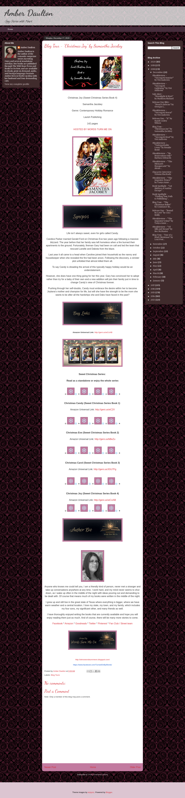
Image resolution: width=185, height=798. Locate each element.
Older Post (135, 767)
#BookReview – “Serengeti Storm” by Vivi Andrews (162, 112)
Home (10, 29)
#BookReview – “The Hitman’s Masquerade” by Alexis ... (162, 165)
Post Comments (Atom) (98, 774)
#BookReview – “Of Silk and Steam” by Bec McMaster (162, 229)
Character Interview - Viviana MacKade (162, 173)
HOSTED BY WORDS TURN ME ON (92, 129)
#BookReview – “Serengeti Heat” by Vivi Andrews (163, 137)
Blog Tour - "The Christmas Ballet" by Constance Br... (161, 204)
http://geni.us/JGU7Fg (105, 469)
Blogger (109, 792)
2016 (153, 289)
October (156, 248)
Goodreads (81, 623)
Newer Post (50, 767)
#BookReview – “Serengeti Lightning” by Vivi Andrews (162, 87)
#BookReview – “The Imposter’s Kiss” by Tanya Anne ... (162, 220)
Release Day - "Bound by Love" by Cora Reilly (162, 212)
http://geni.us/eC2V (105, 409)
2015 (153, 292)
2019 (153, 65)
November (158, 244)
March (156, 273)
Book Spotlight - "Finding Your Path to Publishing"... (162, 196)
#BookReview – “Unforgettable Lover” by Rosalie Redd (161, 146)
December (158, 72)
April (155, 270)
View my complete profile (17, 84)
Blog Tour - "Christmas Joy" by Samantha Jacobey (162, 129)
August (156, 255)
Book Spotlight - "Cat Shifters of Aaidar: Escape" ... (162, 188)
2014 (153, 296)
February (157, 277)
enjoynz (91, 792)
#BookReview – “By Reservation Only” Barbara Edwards (162, 155)
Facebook (57, 623)
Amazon (69, 623)
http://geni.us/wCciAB (103, 332)
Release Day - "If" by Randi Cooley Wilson (162, 120)
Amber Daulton (28, 13)
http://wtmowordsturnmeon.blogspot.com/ (92, 659)
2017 (153, 285)
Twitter (92, 623)
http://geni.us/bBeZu (105, 439)
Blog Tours (55, 675)
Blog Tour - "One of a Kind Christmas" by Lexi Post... (162, 237)
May (155, 266)
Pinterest (102, 623)
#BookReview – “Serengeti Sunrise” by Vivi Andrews (163, 77)
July (155, 259)
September (158, 251)
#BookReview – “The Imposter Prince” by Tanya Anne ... (162, 180)
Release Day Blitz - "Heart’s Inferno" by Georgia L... (163, 104)
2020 (153, 62)
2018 (153, 69)
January (156, 280)
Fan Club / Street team (121, 623)
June (155, 262)
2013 (153, 300)
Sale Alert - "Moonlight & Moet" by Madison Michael (163, 96)
